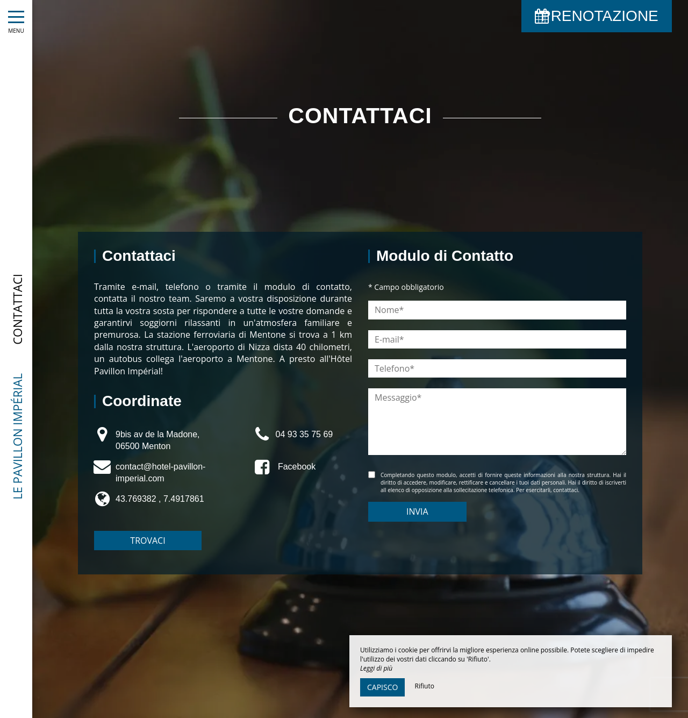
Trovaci (147, 540)
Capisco (382, 687)
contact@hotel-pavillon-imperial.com (160, 472)
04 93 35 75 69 (304, 434)
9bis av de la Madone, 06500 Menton (158, 440)
